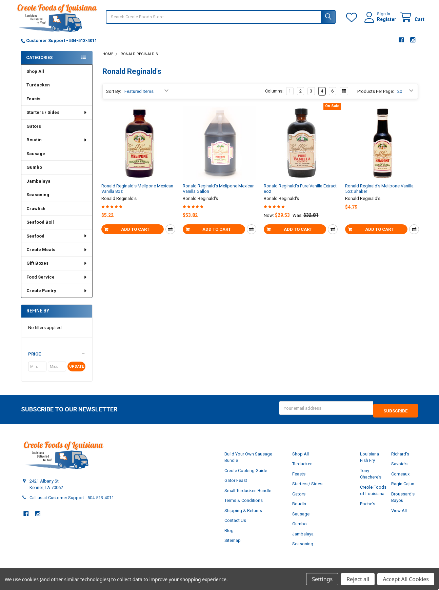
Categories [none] (39, 64)
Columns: (274, 97)
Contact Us (235, 524)
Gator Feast (235, 484)
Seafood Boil (40, 228)
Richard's (400, 458)
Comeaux (400, 478)
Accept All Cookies (406, 579)
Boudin (56, 146)
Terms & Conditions (243, 504)
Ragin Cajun (402, 488)
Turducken (38, 91)
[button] (56, 361)
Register (380, 22)
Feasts (33, 105)
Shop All (35, 78)
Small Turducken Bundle (247, 494)
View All (399, 514)
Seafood (56, 242)
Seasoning (37, 201)
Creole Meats (56, 256)
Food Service (56, 283)
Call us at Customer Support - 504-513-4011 (71, 501)
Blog (229, 534)
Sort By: (113, 98)
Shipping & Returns (243, 514)
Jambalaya (38, 187)
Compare (170, 236)
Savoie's (399, 468)
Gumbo (34, 174)
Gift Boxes (56, 269)
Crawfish (35, 215)
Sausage (35, 160)
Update (76, 373)
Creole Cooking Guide (245, 474)
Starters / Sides (56, 119)
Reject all (357, 579)
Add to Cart (135, 236)
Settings (322, 579)
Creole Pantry (56, 297)
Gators (33, 133)
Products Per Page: (375, 98)
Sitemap (232, 544)
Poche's (367, 507)
